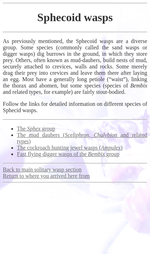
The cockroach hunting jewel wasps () (70, 148)
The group (36, 129)
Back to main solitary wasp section (42, 170)
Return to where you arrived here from (46, 176)
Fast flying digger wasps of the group (68, 154)
